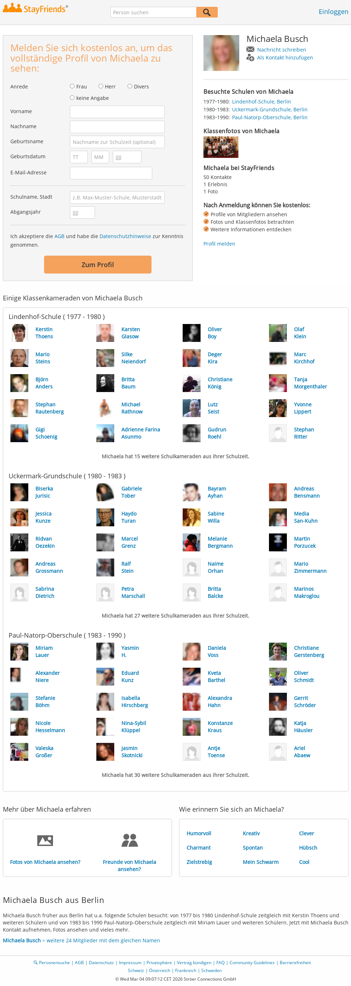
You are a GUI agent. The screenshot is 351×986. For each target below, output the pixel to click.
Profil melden (219, 243)
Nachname (23, 126)
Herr (110, 86)
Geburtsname (26, 141)
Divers (141, 86)
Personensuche (54, 963)
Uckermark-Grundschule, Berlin (270, 109)
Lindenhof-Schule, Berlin (261, 101)
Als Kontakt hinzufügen (285, 57)
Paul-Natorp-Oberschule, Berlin (270, 117)
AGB (59, 236)
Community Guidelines (252, 963)
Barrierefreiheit (295, 963)
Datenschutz (101, 963)
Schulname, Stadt (31, 196)
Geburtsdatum (27, 156)
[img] (221, 147)
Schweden (211, 970)
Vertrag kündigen (194, 963)
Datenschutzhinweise (125, 236)
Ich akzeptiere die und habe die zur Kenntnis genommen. (96, 240)
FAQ (220, 963)
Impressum (130, 963)
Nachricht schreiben (281, 49)
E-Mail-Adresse (28, 172)
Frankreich (185, 970)
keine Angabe (92, 98)
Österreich (159, 970)
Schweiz (136, 970)
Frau (81, 86)
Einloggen (333, 11)
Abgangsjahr (25, 211)
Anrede (19, 86)
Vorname (21, 111)
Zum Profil (98, 264)
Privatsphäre (159, 963)
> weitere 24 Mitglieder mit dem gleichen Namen (81, 940)
